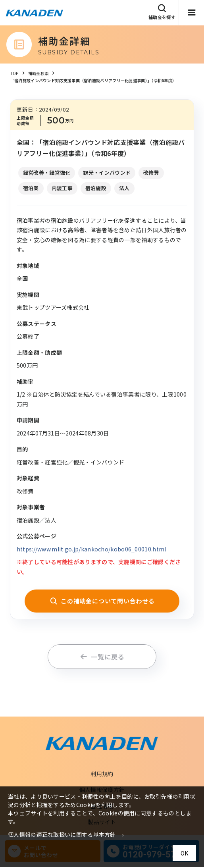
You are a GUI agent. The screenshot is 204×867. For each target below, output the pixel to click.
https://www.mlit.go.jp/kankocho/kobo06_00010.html (91, 549)
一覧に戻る (102, 656)
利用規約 (101, 774)
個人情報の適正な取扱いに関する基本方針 (62, 834)
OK (184, 853)
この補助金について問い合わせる (102, 601)
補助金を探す (161, 12)
